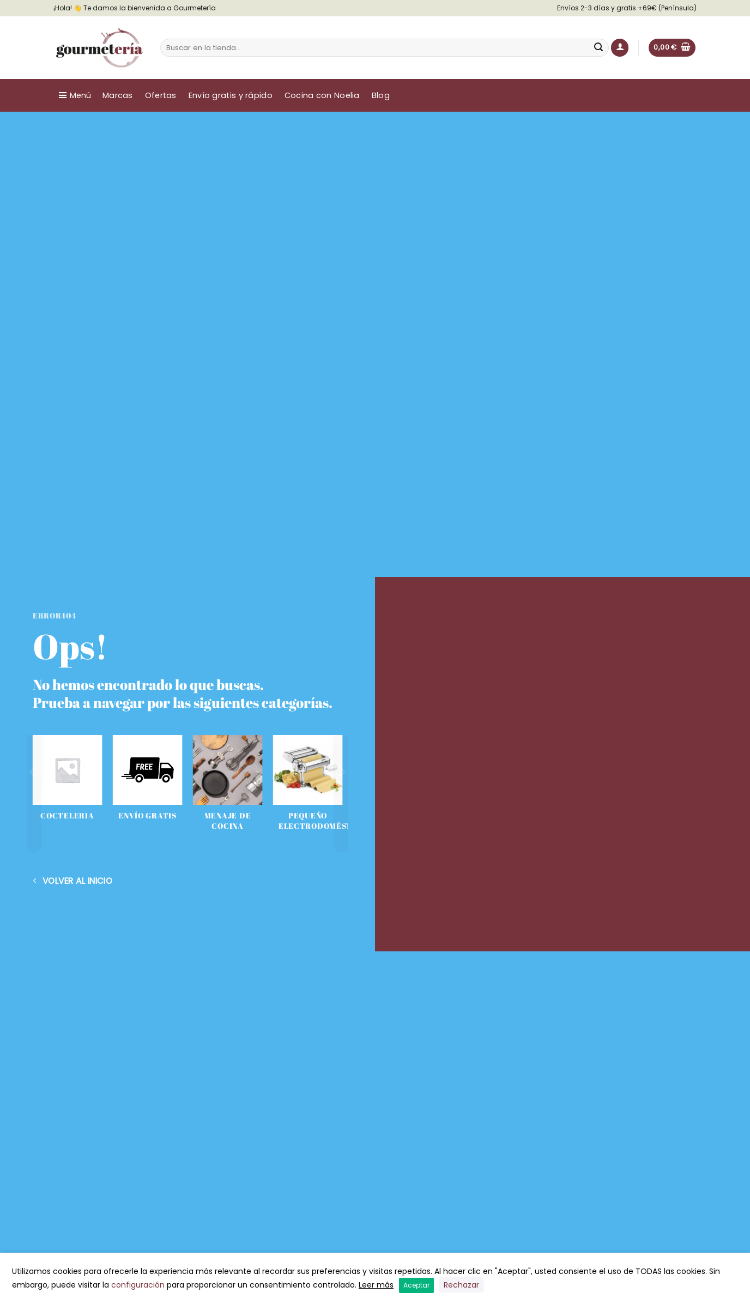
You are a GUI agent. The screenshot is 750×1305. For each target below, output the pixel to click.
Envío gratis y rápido (231, 95)
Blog (381, 95)
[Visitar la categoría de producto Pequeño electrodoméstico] (307, 789)
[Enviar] (599, 48)
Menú (80, 95)
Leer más (376, 1284)
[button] (619, 48)
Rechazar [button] (461, 1284)
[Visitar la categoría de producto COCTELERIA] (67, 784)
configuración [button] (138, 1284)
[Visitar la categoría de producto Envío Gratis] (147, 784)
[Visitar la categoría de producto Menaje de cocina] (227, 789)
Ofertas (161, 95)
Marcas (117, 95)
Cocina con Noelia (322, 95)
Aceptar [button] (416, 1285)
